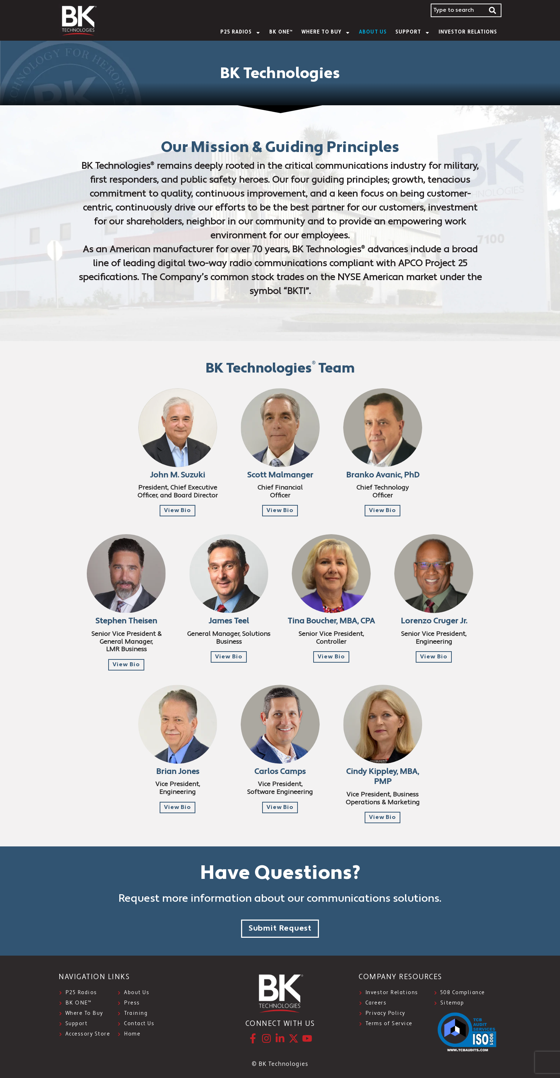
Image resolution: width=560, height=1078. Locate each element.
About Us (372, 32)
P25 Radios (240, 32)
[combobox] (457, 10)
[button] (177, 510)
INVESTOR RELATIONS (468, 32)
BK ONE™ (280, 32)
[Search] (492, 10)
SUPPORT (412, 32)
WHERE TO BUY (326, 32)
